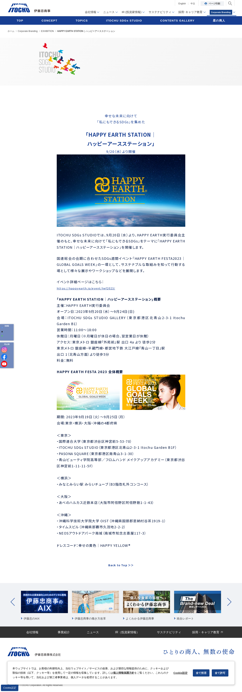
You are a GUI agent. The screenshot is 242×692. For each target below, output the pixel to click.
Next (229, 601)
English (182, 3)
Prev (12, 601)
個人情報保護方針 (123, 672)
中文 (193, 3)
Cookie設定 (9, 687)
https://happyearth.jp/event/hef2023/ (92, 287)
